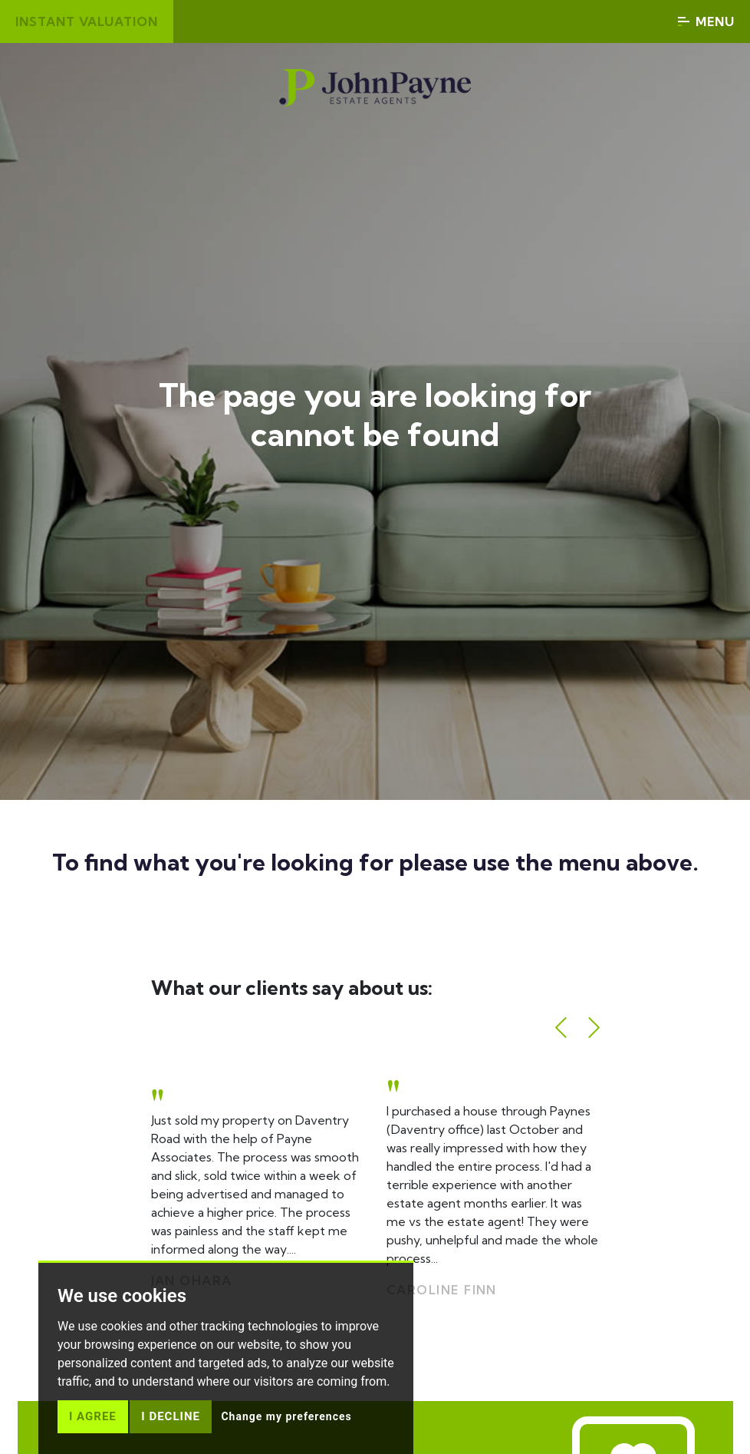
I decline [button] (170, 1416)
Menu (706, 21)
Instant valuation (86, 21)
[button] (561, 1027)
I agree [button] (93, 1416)
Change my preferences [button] (286, 1416)
